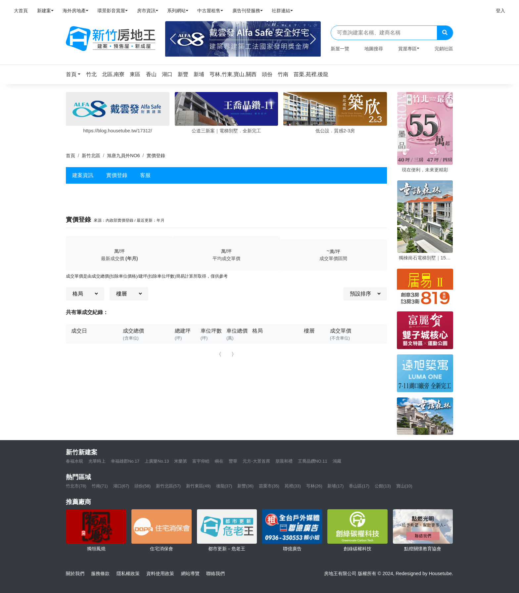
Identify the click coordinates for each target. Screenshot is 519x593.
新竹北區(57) (168, 485)
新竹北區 (91, 155)
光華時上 (97, 461)
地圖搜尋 (373, 48)
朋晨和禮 (284, 461)
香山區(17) (359, 485)
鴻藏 (337, 461)
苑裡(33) (293, 485)
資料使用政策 (160, 573)
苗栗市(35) (269, 485)
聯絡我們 (215, 573)
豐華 (233, 461)
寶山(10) (404, 485)
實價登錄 (116, 175)
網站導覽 (190, 573)
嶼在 (219, 461)
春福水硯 (74, 461)
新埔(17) (335, 485)
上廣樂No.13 (157, 461)
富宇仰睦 (201, 461)
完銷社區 (444, 48)
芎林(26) (314, 485)
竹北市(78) (76, 485)
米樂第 (180, 461)
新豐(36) (245, 485)
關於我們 (75, 573)
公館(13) (383, 485)
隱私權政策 (128, 573)
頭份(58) (142, 485)
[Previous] (172, 39)
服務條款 (100, 573)
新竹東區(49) (198, 485)
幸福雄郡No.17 (125, 461)
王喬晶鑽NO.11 (312, 461)
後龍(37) (224, 485)
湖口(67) (121, 485)
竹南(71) (100, 485)
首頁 (70, 155)
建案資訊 (82, 175)
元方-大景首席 (256, 461)
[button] (75, 74)
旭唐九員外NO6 (123, 155)
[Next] (312, 39)
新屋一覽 (340, 48)
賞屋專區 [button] (407, 48)
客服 (145, 175)
